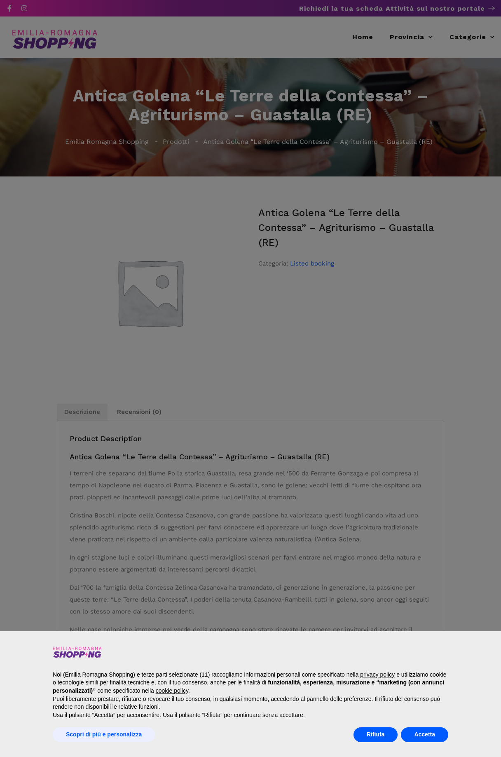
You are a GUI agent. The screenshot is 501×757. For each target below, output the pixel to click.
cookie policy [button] (172, 690)
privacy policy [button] (377, 674)
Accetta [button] (424, 734)
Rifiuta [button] (376, 734)
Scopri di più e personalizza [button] (104, 734)
